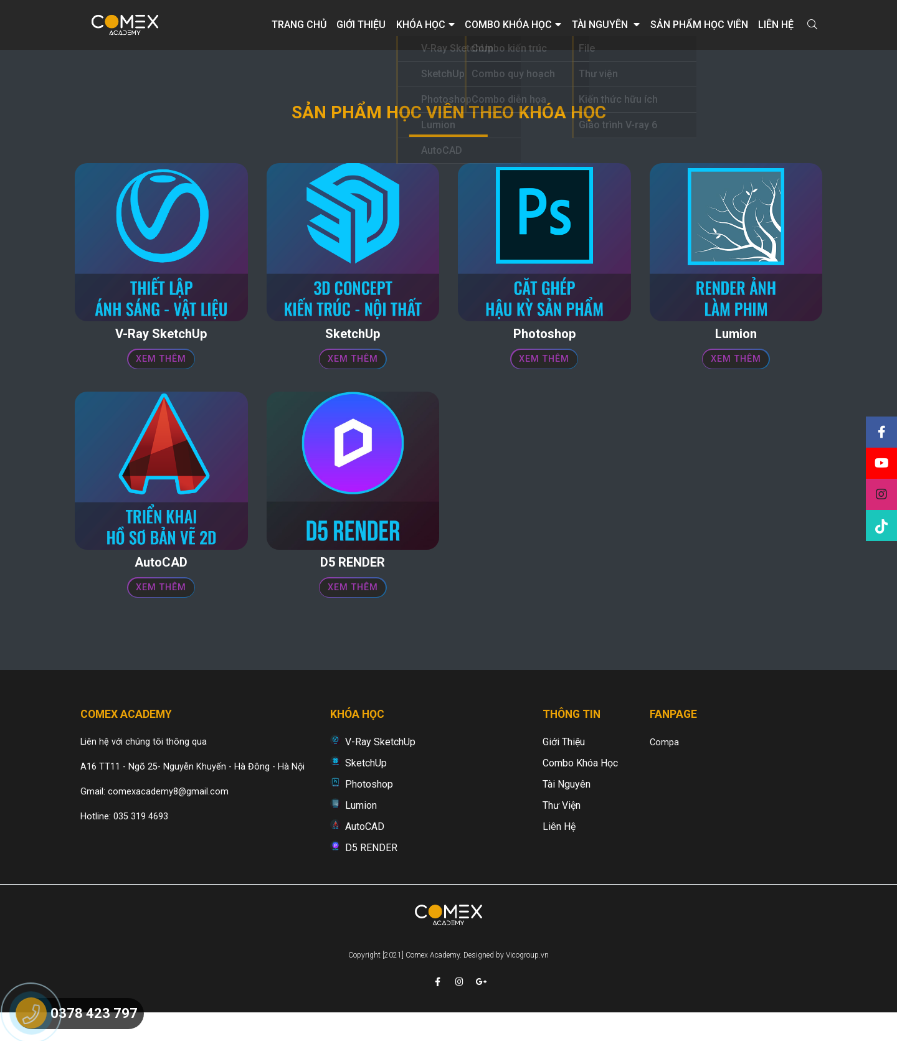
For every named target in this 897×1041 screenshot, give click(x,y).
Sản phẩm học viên (699, 25)
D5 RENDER (371, 873)
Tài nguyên (606, 25)
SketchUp (366, 788)
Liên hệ (776, 25)
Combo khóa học (513, 25)
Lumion (361, 831)
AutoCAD (364, 852)
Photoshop (369, 810)
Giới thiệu (361, 25)
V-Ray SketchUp (380, 767)
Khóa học (425, 25)
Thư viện (562, 831)
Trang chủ (299, 25)
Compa (664, 768)
